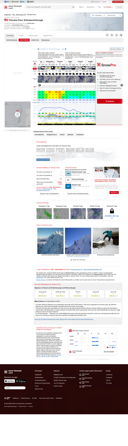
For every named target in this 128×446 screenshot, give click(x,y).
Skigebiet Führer (52, 134)
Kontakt (34, 398)
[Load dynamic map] (17, 114)
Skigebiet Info (47, 35)
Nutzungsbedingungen (10, 406)
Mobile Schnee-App (60, 380)
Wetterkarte (39, 277)
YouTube (109, 383)
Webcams (70, 134)
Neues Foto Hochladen (78, 259)
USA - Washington (19, 14)
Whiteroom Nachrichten (42, 383)
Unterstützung (25, 398)
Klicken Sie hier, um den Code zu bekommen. (48, 355)
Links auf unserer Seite (46, 398)
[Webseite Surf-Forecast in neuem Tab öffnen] (7, 2)
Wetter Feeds (58, 386)
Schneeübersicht (40, 380)
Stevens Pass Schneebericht (49, 194)
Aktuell (21, 35)
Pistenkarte (79, 134)
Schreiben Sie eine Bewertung (63, 322)
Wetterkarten (46, 40)
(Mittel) (24, 40)
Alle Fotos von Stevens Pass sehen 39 (78, 256)
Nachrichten (91, 7)
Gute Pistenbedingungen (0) (46, 189)
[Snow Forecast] (13, 7)
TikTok (108, 380)
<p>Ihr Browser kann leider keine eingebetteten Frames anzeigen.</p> (92, 342)
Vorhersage (10, 35)
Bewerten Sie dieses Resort (43, 322)
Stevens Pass (31, 14)
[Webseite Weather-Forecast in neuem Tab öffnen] (30, 2)
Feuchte (35, 100)
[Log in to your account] (119, 7)
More (35, 79)
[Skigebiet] (114, 15)
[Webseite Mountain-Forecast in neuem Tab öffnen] (15, 2)
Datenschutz (22, 406)
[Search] (73, 7)
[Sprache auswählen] (106, 2)
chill (35, 97)
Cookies (30, 406)
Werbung (15, 398)
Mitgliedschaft (58, 374)
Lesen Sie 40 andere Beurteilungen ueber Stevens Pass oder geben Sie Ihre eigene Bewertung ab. (64, 319)
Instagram (109, 377)
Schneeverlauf (33, 35)
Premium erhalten (117, 1)
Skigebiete (7, 14)
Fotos (99, 7)
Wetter (81, 7)
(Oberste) (12, 40)
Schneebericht (39, 134)
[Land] (98, 15)
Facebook (109, 374)
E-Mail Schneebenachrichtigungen (65, 377)
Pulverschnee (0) (47, 188)
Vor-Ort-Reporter (59, 383)
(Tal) (35, 40)
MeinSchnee (39, 389)
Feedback (59, 398)
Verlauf (62, 134)
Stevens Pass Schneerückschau (78, 194)
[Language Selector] (15, 387)
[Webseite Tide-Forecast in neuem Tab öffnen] (23, 2)
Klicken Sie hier (40, 280)
